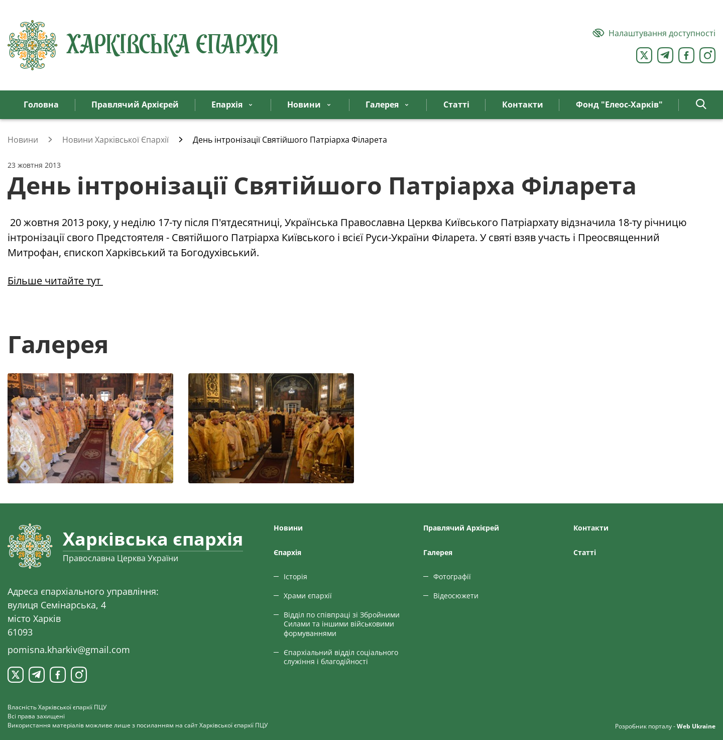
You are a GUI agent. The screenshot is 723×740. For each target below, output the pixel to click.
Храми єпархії (308, 595)
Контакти (591, 528)
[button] (701, 104)
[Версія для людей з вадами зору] (653, 33)
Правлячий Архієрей (461, 528)
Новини (288, 528)
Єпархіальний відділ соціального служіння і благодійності (341, 657)
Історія (295, 576)
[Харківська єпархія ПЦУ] (143, 45)
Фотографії (452, 576)
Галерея (437, 552)
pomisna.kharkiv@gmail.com (69, 650)
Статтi (584, 552)
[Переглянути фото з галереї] (90, 428)
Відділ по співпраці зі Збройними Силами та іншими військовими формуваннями (342, 624)
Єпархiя (287, 552)
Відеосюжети (455, 595)
